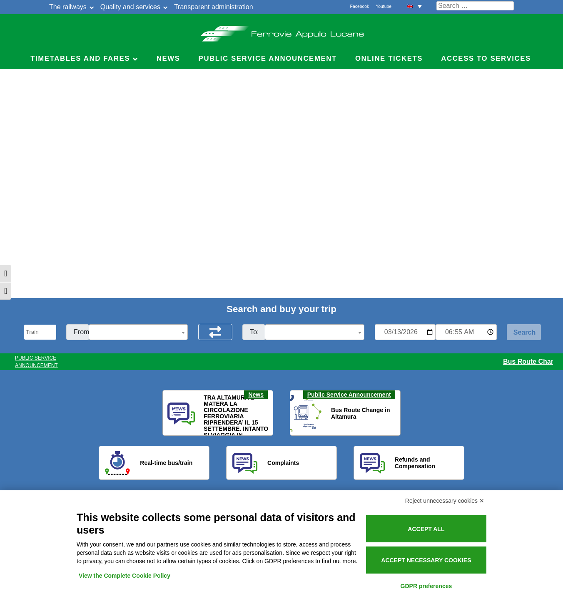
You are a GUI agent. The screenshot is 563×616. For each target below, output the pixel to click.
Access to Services (486, 58)
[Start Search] (524, 332)
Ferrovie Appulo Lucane (282, 31)
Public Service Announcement (349, 394)
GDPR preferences (426, 586)
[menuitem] (414, 6)
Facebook (359, 6)
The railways (68, 6)
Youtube (383, 6)
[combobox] (138, 332)
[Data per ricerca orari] (405, 332)
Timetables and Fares (80, 58)
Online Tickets (389, 58)
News (168, 58)
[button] (174, 413)
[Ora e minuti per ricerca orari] (466, 332)
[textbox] (138, 332)
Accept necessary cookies (426, 560)
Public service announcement (268, 58)
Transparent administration (213, 6)
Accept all (426, 529)
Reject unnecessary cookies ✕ (444, 500)
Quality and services (130, 6)
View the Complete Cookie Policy (124, 575)
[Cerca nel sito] (475, 5)
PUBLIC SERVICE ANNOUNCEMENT (36, 361)
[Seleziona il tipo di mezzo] (40, 332)
